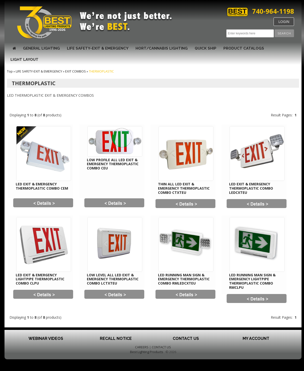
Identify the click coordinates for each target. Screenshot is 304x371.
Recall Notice (116, 338)
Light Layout (24, 59)
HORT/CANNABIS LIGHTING (162, 48)
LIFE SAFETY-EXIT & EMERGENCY (98, 48)
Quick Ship (205, 48)
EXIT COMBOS (75, 71)
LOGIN (283, 21)
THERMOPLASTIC (101, 71)
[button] (284, 33)
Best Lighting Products (146, 352)
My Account (256, 338)
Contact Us (186, 338)
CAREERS (142, 347)
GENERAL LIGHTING (41, 48)
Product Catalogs (243, 48)
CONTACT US (161, 347)
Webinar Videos (45, 338)
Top (10, 71)
